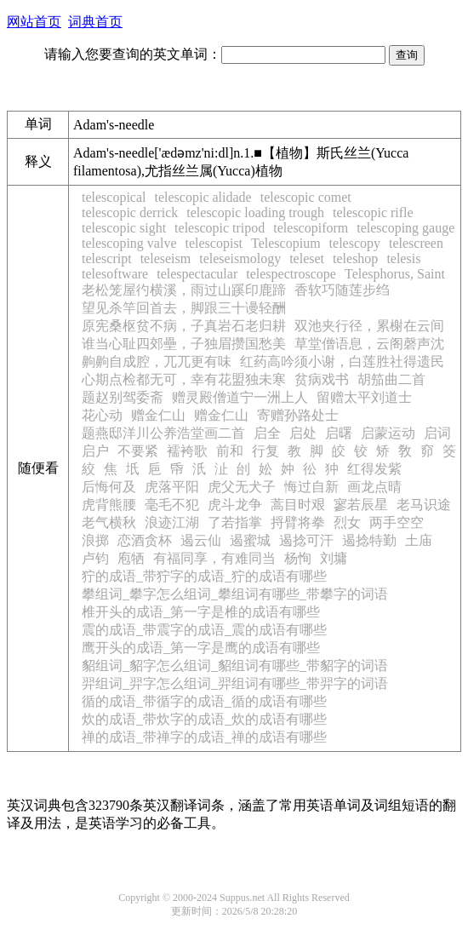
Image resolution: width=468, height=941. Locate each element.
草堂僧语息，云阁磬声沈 (369, 343)
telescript (107, 258)
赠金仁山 (158, 415)
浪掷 (95, 540)
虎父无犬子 (242, 486)
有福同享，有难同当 (214, 558)
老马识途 (424, 504)
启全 (267, 433)
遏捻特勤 (369, 540)
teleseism (165, 258)
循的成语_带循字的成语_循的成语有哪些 (204, 701)
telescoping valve (129, 243)
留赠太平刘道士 (364, 397)
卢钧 (95, 558)
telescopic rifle (373, 212)
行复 (265, 451)
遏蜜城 (250, 540)
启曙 (338, 433)
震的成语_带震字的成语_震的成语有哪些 (204, 630)
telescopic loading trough (255, 212)
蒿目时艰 (298, 504)
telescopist (214, 243)
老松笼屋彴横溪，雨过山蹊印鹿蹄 (184, 290)
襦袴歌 (187, 451)
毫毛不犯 (172, 504)
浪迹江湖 (172, 522)
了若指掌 (235, 522)
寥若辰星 (361, 504)
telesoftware (115, 274)
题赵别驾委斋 (122, 397)
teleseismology (240, 258)
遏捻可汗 (306, 540)
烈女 (347, 522)
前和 (229, 451)
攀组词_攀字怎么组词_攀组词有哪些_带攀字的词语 (235, 594)
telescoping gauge (405, 228)
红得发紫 (374, 469)
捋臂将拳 (298, 522)
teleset (306, 258)
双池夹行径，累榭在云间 (369, 325)
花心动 (102, 415)
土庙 (418, 540)
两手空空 (396, 522)
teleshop (355, 258)
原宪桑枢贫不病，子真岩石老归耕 (184, 325)
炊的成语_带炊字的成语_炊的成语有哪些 (204, 719)
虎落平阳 (172, 486)
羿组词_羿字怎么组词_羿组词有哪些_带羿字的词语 (235, 683)
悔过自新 (311, 486)
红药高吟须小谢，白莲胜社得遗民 (342, 361)
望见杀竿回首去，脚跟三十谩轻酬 (184, 308)
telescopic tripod (219, 228)
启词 (437, 433)
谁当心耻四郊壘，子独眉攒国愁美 (184, 343)
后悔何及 (109, 486)
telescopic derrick (130, 212)
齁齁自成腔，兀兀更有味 (156, 361)
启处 (303, 433)
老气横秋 (109, 522)
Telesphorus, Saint (395, 274)
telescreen (416, 243)
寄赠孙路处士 (298, 415)
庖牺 (131, 558)
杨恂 (297, 558)
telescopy (354, 243)
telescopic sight (124, 228)
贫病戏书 (321, 379)
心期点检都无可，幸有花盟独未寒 (184, 379)
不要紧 (137, 451)
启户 (95, 451)
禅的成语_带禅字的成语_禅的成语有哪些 (204, 737)
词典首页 (95, 21)
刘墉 (333, 558)
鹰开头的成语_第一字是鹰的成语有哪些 (201, 647)
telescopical (114, 197)
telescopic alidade (203, 197)
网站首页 (34, 21)
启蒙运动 (388, 433)
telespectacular (197, 274)
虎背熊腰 (109, 504)
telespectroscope (291, 274)
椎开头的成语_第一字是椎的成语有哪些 (201, 612)
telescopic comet (305, 197)
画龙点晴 (374, 486)
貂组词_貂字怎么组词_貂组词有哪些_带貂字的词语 (235, 665)
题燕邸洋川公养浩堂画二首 (163, 433)
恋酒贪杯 (144, 540)
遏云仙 (200, 540)
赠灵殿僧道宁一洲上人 (240, 397)
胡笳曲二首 (391, 379)
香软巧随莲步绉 (342, 290)
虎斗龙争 (235, 504)
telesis (403, 258)
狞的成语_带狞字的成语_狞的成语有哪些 (204, 576)
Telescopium (286, 243)
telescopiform (310, 228)
